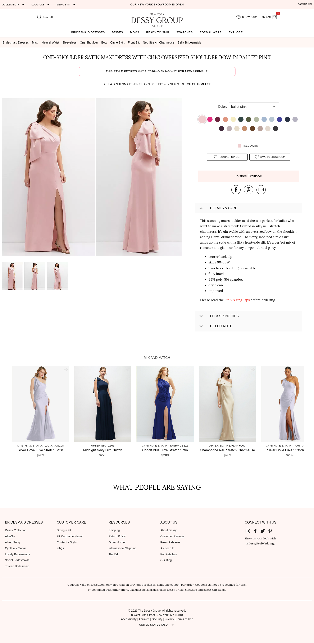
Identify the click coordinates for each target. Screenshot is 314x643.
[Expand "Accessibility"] (14, 5)
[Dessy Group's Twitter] (264, 530)
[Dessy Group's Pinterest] (272, 530)
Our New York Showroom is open (157, 4)
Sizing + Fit (64, 530)
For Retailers (168, 554)
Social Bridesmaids (17, 560)
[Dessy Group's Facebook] (257, 530)
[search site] (45, 17)
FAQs (60, 548)
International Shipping (122, 548)
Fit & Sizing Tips (237, 300)
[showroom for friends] (246, 17)
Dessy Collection (15, 530)
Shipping (114, 530)
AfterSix (10, 536)
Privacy (169, 619)
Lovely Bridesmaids (17, 554)
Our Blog (166, 560)
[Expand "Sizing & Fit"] (66, 5)
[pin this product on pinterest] (248, 189)
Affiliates (144, 619)
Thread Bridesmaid (17, 566)
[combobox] (250, 106)
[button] (49, 177)
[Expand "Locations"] (41, 5)
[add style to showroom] (269, 157)
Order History (117, 542)
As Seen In (167, 548)
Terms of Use (184, 619)
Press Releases (170, 542)
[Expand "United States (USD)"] (157, 625)
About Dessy (168, 530)
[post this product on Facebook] (236, 189)
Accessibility (129, 619)
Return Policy (117, 536)
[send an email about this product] (261, 189)
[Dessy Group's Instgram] (249, 530)
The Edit (114, 554)
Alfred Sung (12, 542)
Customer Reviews (172, 536)
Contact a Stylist (67, 542)
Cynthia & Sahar (15, 548)
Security (157, 619)
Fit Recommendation (70, 536)
